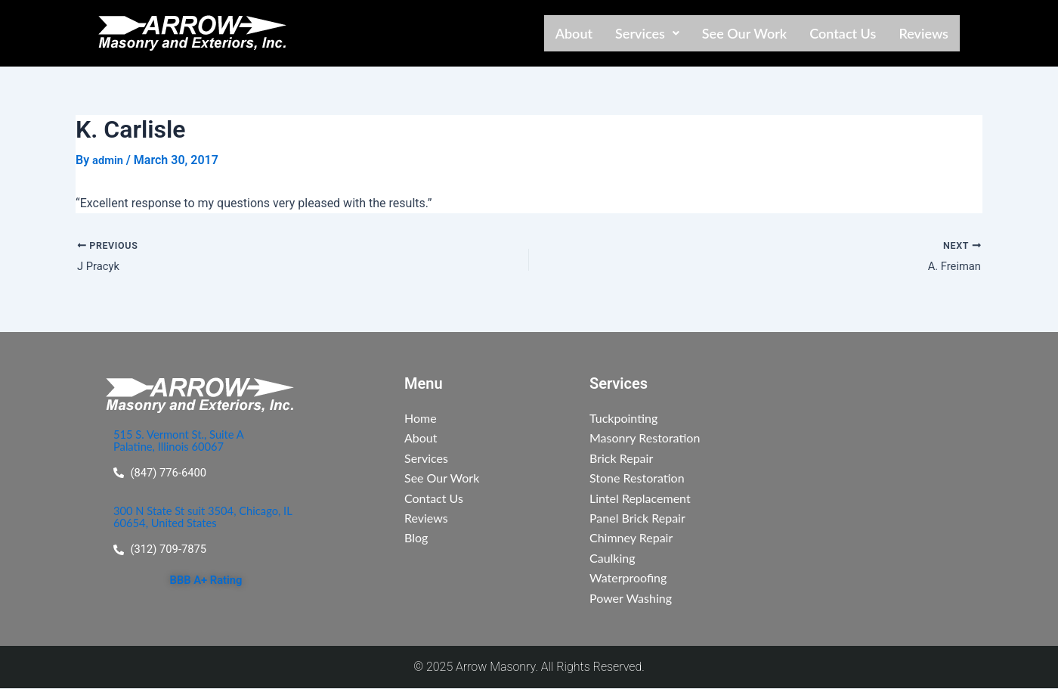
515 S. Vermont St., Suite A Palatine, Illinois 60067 (184, 440)
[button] (647, 33)
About (573, 33)
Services (647, 33)
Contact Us (842, 33)
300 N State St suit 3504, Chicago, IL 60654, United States (204, 518)
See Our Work (744, 33)
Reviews (923, 33)
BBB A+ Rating (205, 583)
